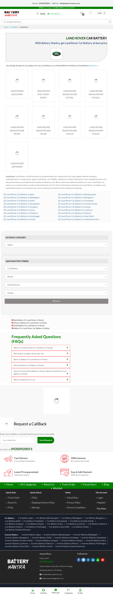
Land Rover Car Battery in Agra (19, 194)
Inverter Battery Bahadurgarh (57, 534)
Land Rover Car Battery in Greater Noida (77, 203)
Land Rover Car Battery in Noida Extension (78, 219)
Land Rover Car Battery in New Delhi (76, 216)
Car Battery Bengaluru (95, 518)
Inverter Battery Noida (42, 546)
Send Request (45, 440)
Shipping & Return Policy (43, 502)
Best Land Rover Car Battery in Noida (41, 365)
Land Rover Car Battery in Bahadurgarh (77, 194)
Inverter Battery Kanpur (72, 540)
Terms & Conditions (76, 507)
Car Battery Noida (80, 526)
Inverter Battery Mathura (42, 543)
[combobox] (56, 244)
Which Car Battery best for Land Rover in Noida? (41, 348)
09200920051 (44, 3)
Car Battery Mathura (98, 524)
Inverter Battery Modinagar (94, 543)
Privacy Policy (73, 502)
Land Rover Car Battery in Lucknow (75, 210)
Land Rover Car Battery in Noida (19, 219)
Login (100, 497)
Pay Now (101, 508)
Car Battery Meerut (14, 526)
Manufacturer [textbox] (13, 284)
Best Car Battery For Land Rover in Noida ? (41, 359)
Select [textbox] (10, 244)
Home (6, 27)
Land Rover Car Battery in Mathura (21, 213)
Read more (94, 65)
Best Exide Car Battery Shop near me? (41, 353)
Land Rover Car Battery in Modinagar (22, 216)
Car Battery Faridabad (34, 521)
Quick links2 (35, 492)
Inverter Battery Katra (96, 540)
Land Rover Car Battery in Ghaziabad (21, 203)
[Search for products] (56, 22)
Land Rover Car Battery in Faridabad (75, 200)
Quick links (11, 492)
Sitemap (36, 507)
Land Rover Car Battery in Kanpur (74, 207)
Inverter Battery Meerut (68, 543)
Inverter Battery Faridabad (67, 537)
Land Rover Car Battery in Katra (19, 210)
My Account (101, 492)
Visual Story (89, 484)
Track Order (68, 484)
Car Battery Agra (26, 518)
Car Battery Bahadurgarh (47, 518)
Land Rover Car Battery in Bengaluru (76, 197)
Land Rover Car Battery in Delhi (19, 200)
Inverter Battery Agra (32, 534)
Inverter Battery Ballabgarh (86, 534)
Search (56, 301)
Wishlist (57, 488)
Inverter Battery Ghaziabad (94, 537)
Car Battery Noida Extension (18, 529)
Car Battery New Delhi (59, 526)
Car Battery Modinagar (36, 526)
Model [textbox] (10, 293)
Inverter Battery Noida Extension (70, 546)
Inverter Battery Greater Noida (19, 540)
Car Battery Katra (55, 524)
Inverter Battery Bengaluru (17, 537)
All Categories (28, 484)
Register (102, 502)
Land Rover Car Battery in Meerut (74, 213)
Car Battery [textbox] (12, 268)
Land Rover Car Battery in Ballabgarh (21, 197)
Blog (106, 484)
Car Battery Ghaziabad (57, 521)
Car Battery (14, 27)
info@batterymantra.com (69, 3)
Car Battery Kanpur (36, 524)
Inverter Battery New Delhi (17, 546)
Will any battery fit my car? (41, 380)
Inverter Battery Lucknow (17, 543)
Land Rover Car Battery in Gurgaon (21, 207)
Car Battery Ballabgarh (72, 518)
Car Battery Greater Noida (82, 521)
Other (68, 492)
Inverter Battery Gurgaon (47, 540)
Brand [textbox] (10, 276)
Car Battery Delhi (13, 521)
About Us (49, 484)
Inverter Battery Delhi (42, 537)
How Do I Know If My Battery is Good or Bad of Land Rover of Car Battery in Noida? (41, 372)
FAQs (10, 507)
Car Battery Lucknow (76, 524)
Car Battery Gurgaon (14, 524)
